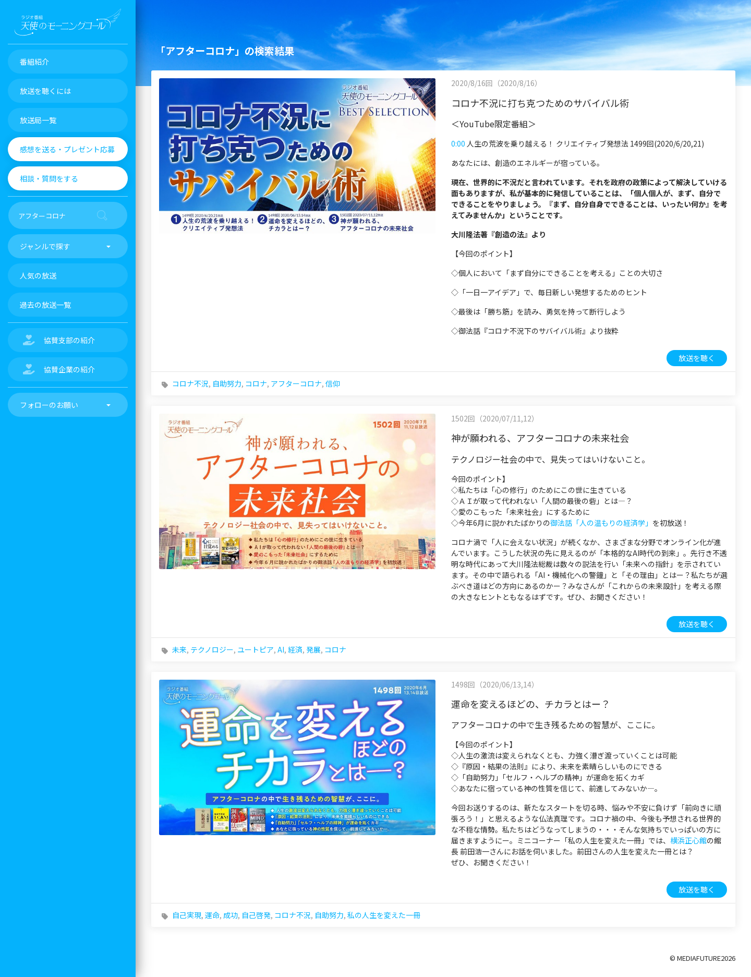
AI (280, 649)
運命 (212, 915)
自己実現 (186, 915)
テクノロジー (212, 649)
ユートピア (255, 649)
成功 (230, 915)
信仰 (332, 383)
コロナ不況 (190, 383)
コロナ (256, 383)
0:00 (458, 143)
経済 (295, 649)
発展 (313, 649)
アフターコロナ (296, 383)
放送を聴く (697, 358)
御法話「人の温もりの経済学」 (601, 522)
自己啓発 (256, 915)
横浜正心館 (688, 840)
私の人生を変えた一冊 (383, 915)
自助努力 (226, 383)
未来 (179, 649)
